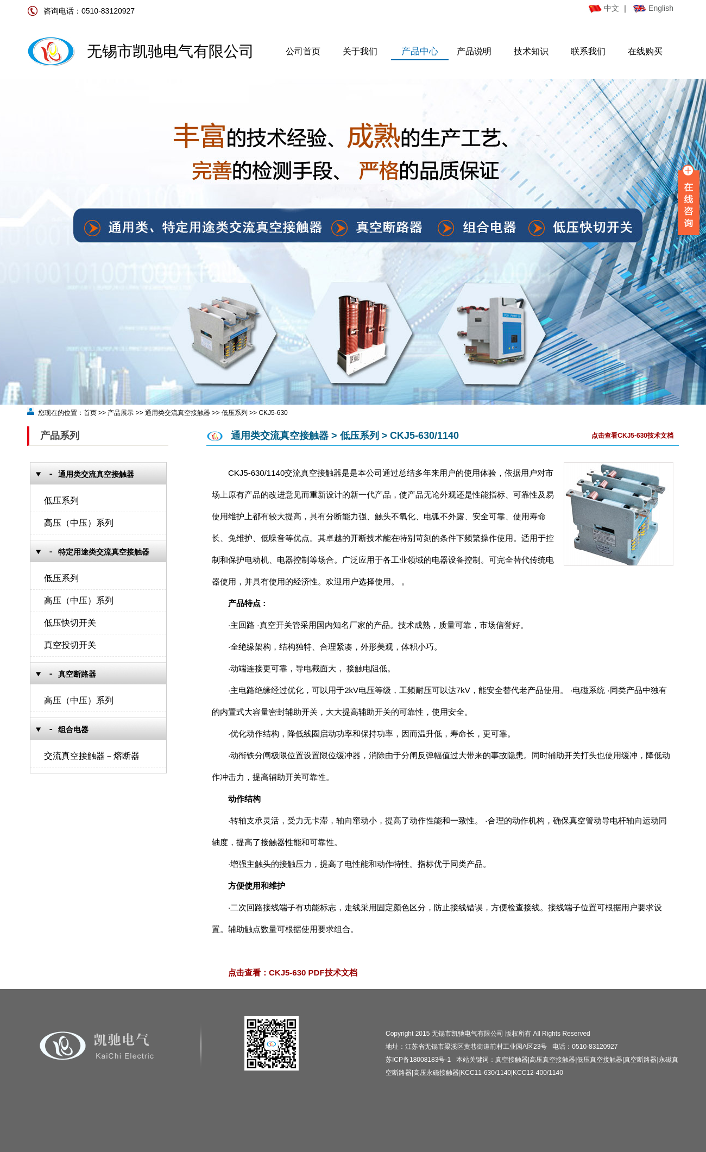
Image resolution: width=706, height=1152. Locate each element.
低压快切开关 (70, 622)
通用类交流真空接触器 (96, 474)
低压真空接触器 (599, 1059)
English (660, 8)
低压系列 (61, 500)
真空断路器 (77, 674)
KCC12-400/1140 (538, 1073)
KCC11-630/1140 (486, 1073)
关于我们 (360, 51)
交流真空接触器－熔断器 (92, 755)
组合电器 (73, 730)
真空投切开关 (70, 645)
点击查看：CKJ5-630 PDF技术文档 (292, 972)
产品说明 (474, 51)
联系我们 (588, 51)
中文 (604, 8)
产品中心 (419, 51)
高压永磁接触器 (436, 1073)
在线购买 (645, 51)
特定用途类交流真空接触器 (103, 552)
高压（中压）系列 (79, 522)
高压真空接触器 (552, 1059)
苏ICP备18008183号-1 (418, 1059)
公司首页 (303, 51)
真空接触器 (511, 1059)
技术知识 (531, 51)
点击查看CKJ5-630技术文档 (632, 435)
